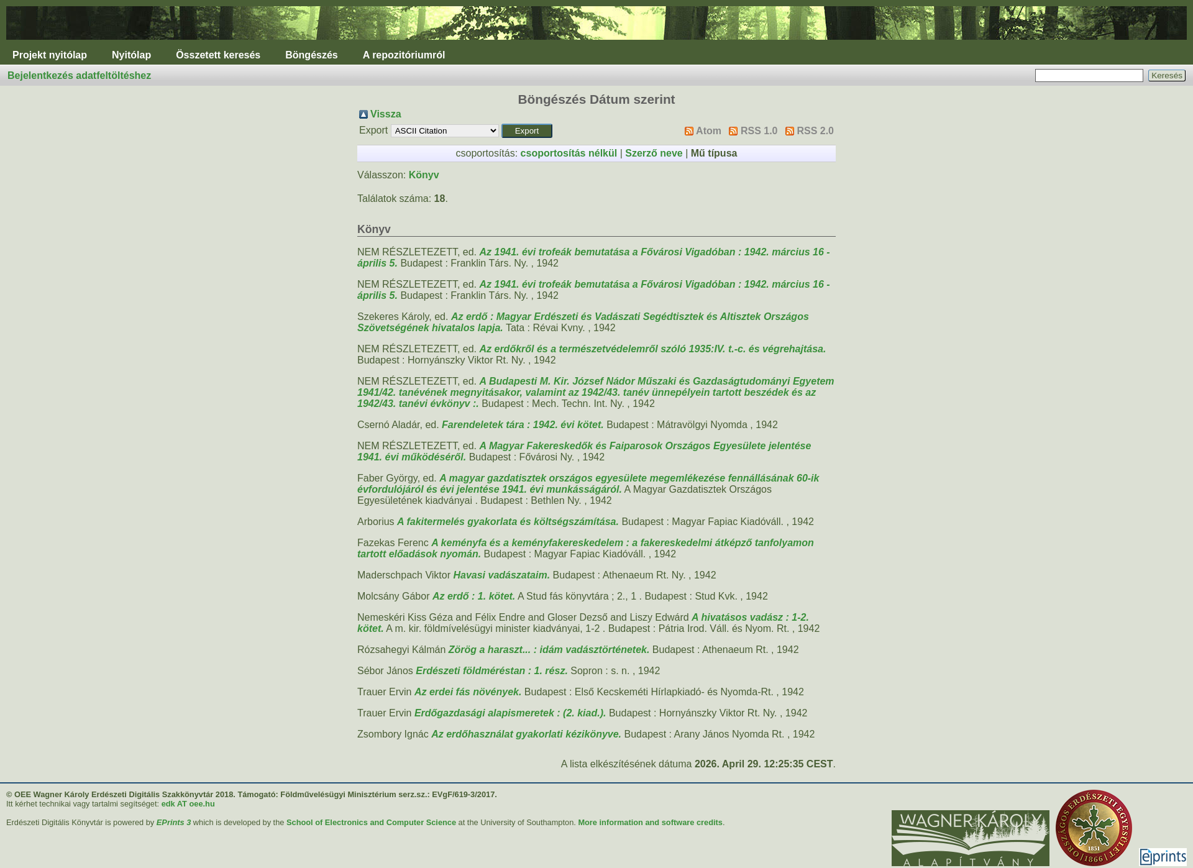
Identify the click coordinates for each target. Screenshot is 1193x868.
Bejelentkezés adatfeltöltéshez (79, 75)
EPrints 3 (174, 822)
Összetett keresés (218, 55)
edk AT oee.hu (188, 803)
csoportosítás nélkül (569, 153)
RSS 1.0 (759, 131)
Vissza (385, 114)
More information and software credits (650, 822)
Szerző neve (653, 153)
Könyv (424, 175)
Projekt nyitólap (49, 55)
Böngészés (311, 55)
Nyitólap (131, 55)
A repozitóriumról (404, 55)
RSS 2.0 (815, 131)
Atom (708, 131)
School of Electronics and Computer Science (371, 822)
